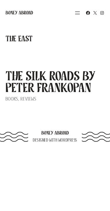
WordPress (67, 140)
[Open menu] (77, 12)
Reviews (28, 99)
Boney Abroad (19, 13)
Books (12, 99)
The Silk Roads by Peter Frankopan (50, 81)
